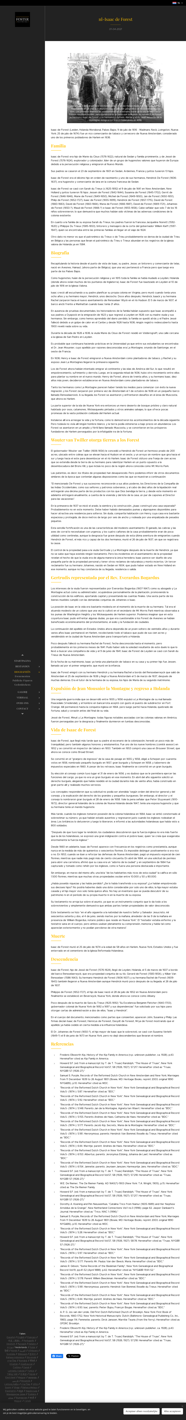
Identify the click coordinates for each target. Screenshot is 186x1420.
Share (57, 1356)
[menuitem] (22, 661)
